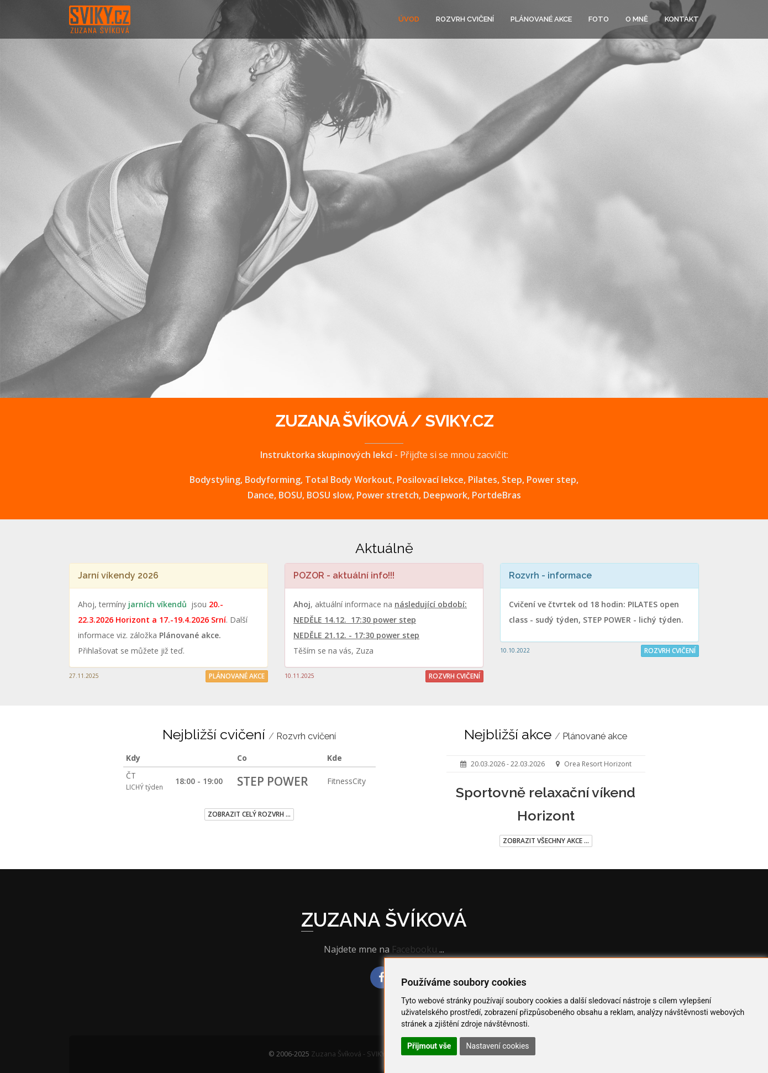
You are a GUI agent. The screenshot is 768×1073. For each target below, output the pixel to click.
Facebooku (414, 949)
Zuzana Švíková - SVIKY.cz (352, 1054)
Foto (598, 19)
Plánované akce (541, 19)
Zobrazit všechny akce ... (546, 840)
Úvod (408, 19)
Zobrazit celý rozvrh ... (249, 814)
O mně (636, 19)
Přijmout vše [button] (429, 1046)
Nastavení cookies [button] (497, 1046)
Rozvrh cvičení (465, 19)
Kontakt (682, 19)
